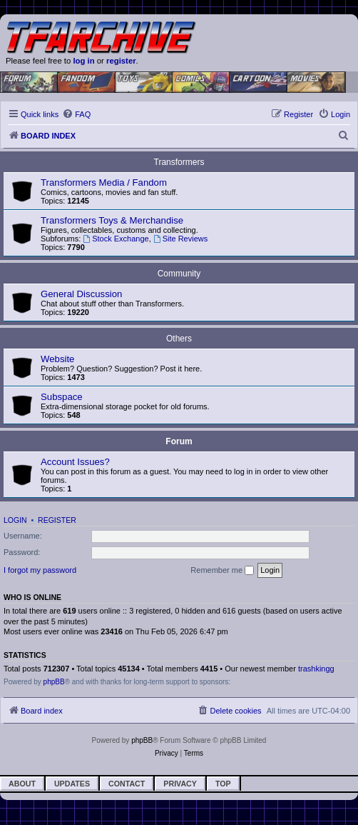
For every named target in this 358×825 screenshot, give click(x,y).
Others (179, 339)
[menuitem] (76, 114)
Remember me (222, 571)
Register (57, 520)
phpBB (54, 682)
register (121, 60)
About (22, 783)
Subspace (62, 396)
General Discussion (81, 294)
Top (223, 783)
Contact (126, 783)
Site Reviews (180, 238)
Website (57, 359)
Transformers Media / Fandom (104, 182)
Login (15, 520)
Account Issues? (75, 461)
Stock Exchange (115, 238)
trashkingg (316, 668)
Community (179, 274)
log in (83, 60)
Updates (72, 783)
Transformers (179, 162)
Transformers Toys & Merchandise (112, 220)
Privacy (180, 783)
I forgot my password (40, 570)
